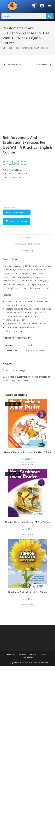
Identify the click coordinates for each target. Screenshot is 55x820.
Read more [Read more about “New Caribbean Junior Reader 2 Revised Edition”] (27, 619)
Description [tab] (28, 392)
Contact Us (21, 809)
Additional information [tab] (27, 398)
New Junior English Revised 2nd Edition (27, 746)
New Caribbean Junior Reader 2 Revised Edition (27, 606)
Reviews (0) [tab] (27, 405)
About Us (11, 809)
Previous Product (15, 64)
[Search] (50, 16)
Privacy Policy (27, 811)
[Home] (4, 47)
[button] (49, 6)
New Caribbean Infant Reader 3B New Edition (27, 676)
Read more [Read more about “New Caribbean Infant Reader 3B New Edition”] (27, 689)
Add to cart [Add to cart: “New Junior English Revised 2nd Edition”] (27, 759)
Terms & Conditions (37, 809)
